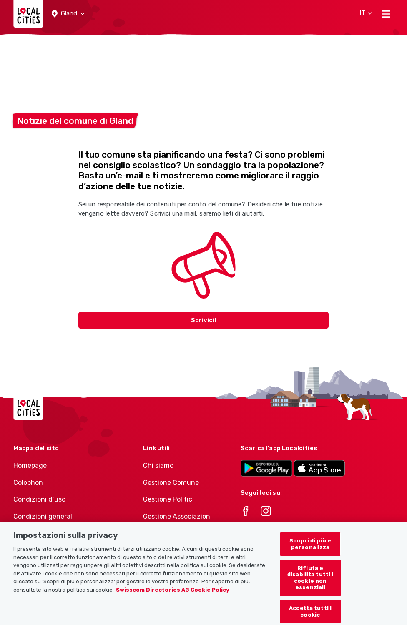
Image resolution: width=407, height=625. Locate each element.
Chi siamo (158, 465)
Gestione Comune (171, 483)
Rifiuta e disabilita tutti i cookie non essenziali (310, 586)
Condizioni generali (43, 516)
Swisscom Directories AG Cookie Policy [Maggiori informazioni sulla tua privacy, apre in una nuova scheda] (172, 598)
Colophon (28, 483)
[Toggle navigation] (386, 13)
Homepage (30, 465)
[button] (68, 14)
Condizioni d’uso (39, 499)
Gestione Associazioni (177, 516)
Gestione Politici (168, 499)
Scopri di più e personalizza (310, 552)
